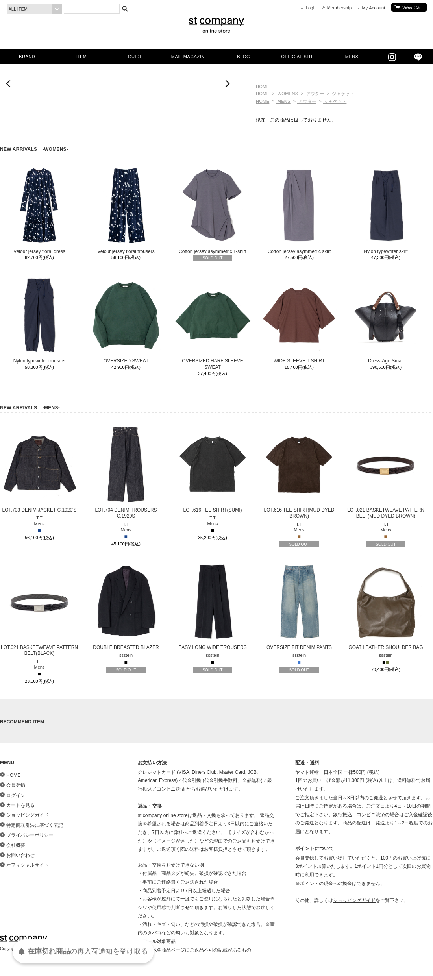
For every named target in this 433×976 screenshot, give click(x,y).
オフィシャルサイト (27, 865)
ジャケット (342, 93)
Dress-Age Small (385, 319)
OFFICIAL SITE (297, 56)
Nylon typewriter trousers (39, 319)
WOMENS (287, 93)
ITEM (81, 56)
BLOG (243, 56)
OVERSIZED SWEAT (126, 319)
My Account (373, 8)
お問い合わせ (20, 855)
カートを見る (409, 7)
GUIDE (135, 56)
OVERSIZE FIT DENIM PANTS (299, 606)
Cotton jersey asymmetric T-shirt (212, 210)
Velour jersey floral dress (39, 210)
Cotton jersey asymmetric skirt (299, 210)
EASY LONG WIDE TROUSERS (212, 606)
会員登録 (15, 785)
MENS (352, 56)
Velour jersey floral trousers (126, 210)
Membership (339, 8)
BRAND (27, 56)
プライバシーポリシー (30, 835)
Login (311, 8)
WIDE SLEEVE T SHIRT (299, 319)
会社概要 (15, 845)
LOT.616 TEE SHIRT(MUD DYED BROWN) (299, 472)
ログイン (15, 795)
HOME (262, 86)
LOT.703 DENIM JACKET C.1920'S (39, 469)
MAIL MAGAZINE (189, 56)
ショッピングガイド (27, 815)
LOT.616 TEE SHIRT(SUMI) (212, 469)
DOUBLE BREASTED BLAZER (126, 606)
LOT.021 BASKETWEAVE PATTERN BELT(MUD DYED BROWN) (385, 472)
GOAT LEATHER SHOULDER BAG (385, 606)
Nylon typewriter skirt (385, 210)
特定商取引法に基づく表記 (34, 825)
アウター (314, 93)
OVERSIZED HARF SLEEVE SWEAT (212, 322)
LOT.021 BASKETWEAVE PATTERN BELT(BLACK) (39, 609)
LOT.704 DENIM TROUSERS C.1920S (126, 472)
